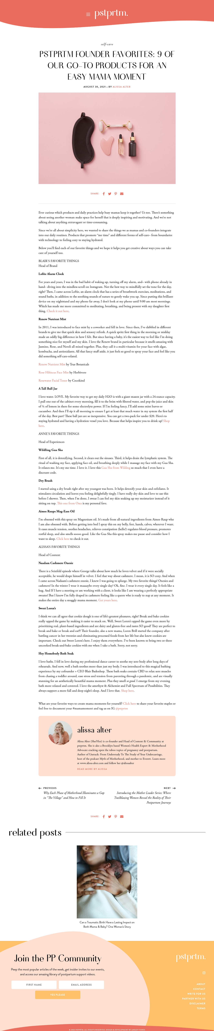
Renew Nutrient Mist (52, 364)
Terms (201, 1008)
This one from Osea (69, 503)
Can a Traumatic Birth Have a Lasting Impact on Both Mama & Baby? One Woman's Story (107, 924)
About (201, 984)
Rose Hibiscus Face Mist (54, 373)
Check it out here (58, 311)
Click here (62, 539)
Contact (199, 989)
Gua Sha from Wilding (115, 468)
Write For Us (196, 994)
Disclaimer (197, 1003)
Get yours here (107, 600)
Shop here (127, 691)
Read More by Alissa (92, 769)
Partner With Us (193, 998)
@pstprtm (122, 709)
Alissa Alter (122, 87)
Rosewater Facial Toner (53, 381)
